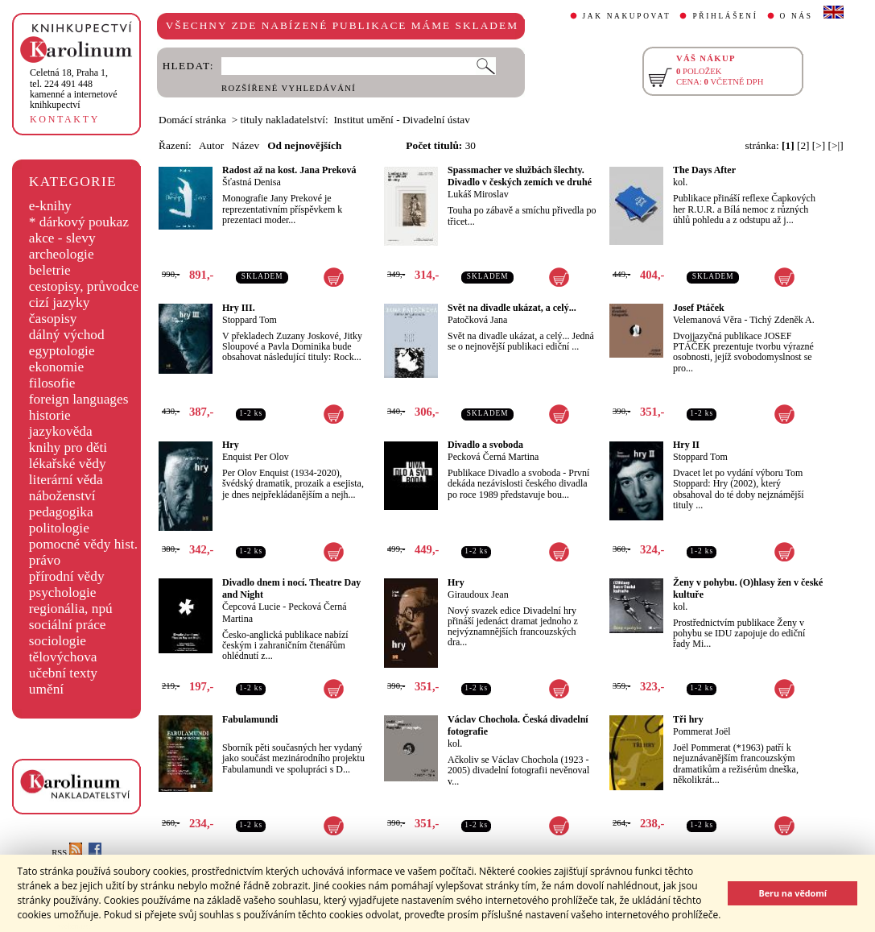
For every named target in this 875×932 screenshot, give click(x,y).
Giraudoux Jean (478, 594)
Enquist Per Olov (255, 456)
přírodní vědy (67, 576)
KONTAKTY (65, 119)
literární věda (66, 479)
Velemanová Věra (707, 319)
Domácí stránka (192, 120)
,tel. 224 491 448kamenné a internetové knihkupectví (74, 88)
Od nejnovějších (304, 145)
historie (50, 415)
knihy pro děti (68, 447)
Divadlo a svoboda (485, 444)
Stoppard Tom (249, 319)
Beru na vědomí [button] (792, 893)
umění (46, 689)
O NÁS (796, 16)
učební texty (63, 673)
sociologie (57, 640)
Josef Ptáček (698, 307)
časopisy (53, 318)
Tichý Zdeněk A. (782, 319)
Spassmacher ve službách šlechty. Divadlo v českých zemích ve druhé (520, 176)
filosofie (52, 383)
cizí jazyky (59, 302)
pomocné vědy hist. (83, 544)
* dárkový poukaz (79, 222)
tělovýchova (63, 657)
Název (245, 145)
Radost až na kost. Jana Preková (289, 170)
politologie (59, 528)
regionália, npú (71, 608)
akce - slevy (62, 238)
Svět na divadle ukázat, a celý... (512, 307)
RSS (67, 852)
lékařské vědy (67, 463)
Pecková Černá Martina (493, 456)
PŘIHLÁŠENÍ (724, 16)
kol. (680, 182)
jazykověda (61, 431)
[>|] (836, 145)
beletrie (50, 270)
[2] (803, 145)
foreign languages (79, 399)
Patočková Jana (477, 319)
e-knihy (50, 205)
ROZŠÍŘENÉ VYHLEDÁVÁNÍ (288, 88)
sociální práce (67, 624)
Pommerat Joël (702, 731)
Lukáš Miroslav (478, 194)
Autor (211, 145)
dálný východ (67, 334)
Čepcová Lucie (251, 606)
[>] (818, 145)
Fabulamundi (250, 719)
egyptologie (62, 350)
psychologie (63, 592)
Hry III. (238, 307)
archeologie (61, 254)
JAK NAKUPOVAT (627, 16)
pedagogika (61, 512)
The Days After (704, 170)
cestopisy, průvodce (84, 286)
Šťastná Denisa (251, 182)
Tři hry (688, 719)
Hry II (686, 444)
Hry (230, 444)
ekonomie (56, 367)
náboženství (62, 495)
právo (44, 560)
